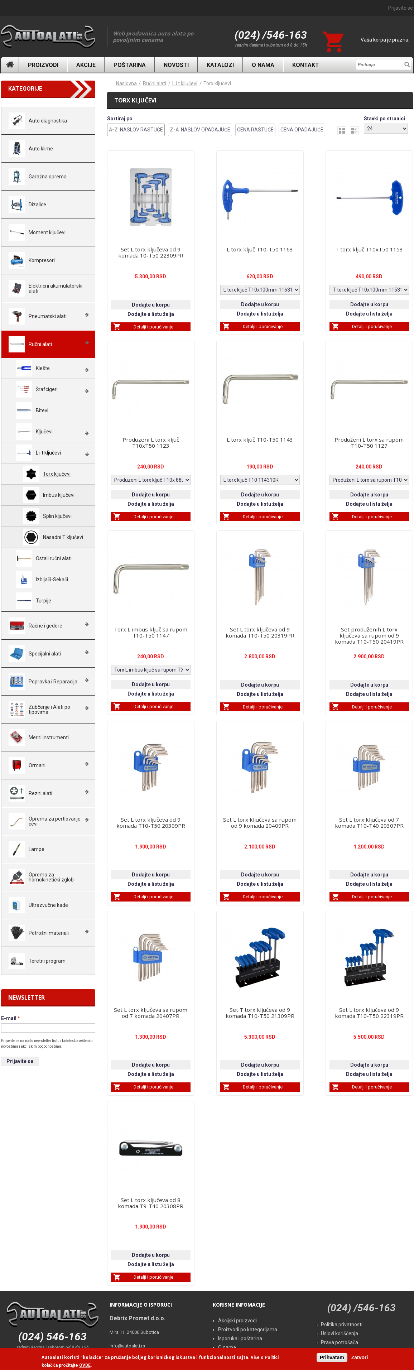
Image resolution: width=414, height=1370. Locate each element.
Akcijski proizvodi (237, 1320)
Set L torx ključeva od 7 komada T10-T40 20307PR (369, 822)
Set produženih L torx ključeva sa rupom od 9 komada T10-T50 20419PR (369, 635)
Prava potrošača (339, 1342)
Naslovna (10, 64)
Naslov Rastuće (141, 130)
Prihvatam (332, 1357)
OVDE (85, 1365)
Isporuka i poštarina (240, 1338)
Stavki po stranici (384, 118)
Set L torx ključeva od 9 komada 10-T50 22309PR (150, 252)
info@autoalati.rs (127, 1346)
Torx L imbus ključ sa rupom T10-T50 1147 (150, 632)
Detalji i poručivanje (153, 327)
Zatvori (359, 1357)
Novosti (176, 65)
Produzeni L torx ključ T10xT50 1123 (150, 442)
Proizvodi (43, 65)
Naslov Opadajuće (205, 130)
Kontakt (305, 65)
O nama (263, 65)
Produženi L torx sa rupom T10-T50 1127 (369, 442)
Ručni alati (154, 83)
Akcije (86, 65)
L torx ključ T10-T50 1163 (260, 249)
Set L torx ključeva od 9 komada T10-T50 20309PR (150, 822)
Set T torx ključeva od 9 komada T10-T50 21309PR (260, 1012)
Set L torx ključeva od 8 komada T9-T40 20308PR (150, 1203)
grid (341, 130)
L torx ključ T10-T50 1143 (260, 439)
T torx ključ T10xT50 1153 (369, 249)
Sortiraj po (120, 118)
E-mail (10, 1018)
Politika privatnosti (341, 1324)
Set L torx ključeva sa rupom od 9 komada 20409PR (260, 822)
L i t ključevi (184, 83)
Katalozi (220, 65)
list (354, 130)
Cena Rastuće (255, 130)
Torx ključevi (217, 83)
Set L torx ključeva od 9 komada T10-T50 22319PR (369, 1012)
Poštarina (130, 65)
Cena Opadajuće (301, 130)
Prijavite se (400, 8)
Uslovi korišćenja (339, 1333)
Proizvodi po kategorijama (247, 1329)
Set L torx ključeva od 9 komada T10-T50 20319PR (260, 632)
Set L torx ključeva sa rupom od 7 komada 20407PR (150, 1012)
